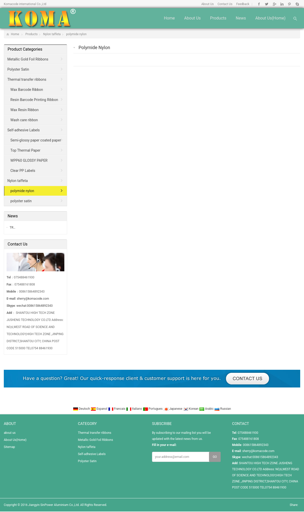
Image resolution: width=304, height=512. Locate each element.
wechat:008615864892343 (34, 306)
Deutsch (82, 409)
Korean (191, 409)
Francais (117, 409)
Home (169, 18)
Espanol (99, 409)
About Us (207, 4)
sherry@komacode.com (33, 298)
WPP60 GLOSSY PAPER (29, 160)
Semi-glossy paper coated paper (35, 140)
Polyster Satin (18, 69)
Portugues (153, 409)
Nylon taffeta (52, 34)
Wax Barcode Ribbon (26, 90)
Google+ (274, 4)
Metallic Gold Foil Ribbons (27, 59)
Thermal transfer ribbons (26, 79)
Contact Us (225, 4)
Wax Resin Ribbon (24, 110)
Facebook (259, 4)
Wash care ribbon (24, 120)
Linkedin (282, 4)
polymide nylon (76, 34)
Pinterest (289, 4)
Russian (222, 409)
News (241, 18)
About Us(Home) (270, 18)
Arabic (206, 409)
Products (218, 18)
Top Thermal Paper (25, 150)
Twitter (266, 4)
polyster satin (21, 201)
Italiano (134, 409)
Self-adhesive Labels (23, 130)
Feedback (243, 4)
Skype (297, 4)
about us (192, 18)
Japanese (173, 409)
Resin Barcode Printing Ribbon (34, 100)
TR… (12, 227)
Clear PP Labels (22, 171)
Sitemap (9, 447)
